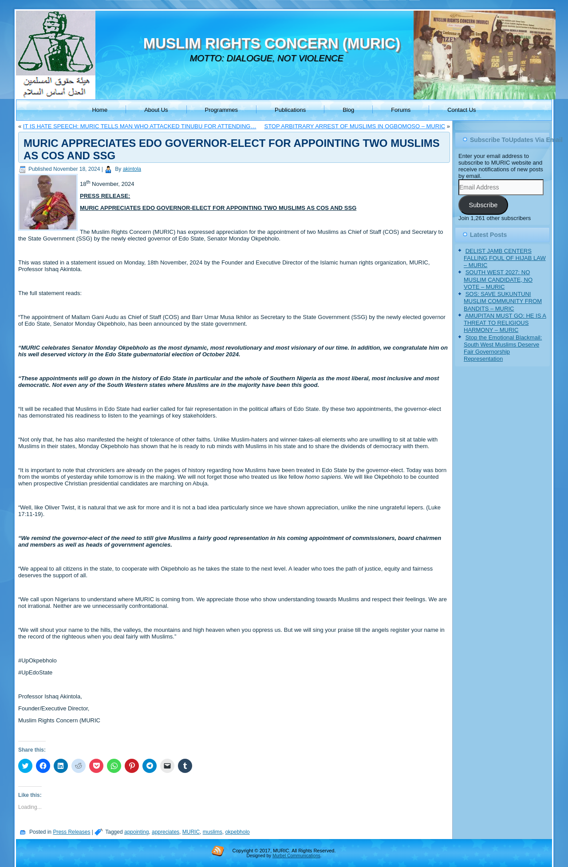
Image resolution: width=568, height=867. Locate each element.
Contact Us (461, 109)
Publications (290, 109)
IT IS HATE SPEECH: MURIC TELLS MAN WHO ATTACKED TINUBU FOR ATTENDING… (139, 126)
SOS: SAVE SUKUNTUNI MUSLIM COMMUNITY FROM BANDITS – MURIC (503, 301)
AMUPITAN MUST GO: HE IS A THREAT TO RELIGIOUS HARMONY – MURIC (505, 323)
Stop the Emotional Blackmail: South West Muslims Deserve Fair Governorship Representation (503, 348)
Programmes (221, 109)
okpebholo (237, 832)
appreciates (165, 832)
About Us (156, 109)
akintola (132, 169)
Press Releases (71, 832)
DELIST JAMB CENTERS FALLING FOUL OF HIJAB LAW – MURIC (505, 258)
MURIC (191, 832)
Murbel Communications (296, 855)
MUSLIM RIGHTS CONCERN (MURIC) (271, 43)
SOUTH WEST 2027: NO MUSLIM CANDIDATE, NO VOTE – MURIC (498, 279)
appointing (136, 832)
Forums (400, 109)
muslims (212, 832)
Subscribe (483, 205)
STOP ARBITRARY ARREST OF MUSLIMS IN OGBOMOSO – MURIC (354, 126)
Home (99, 109)
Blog (348, 109)
